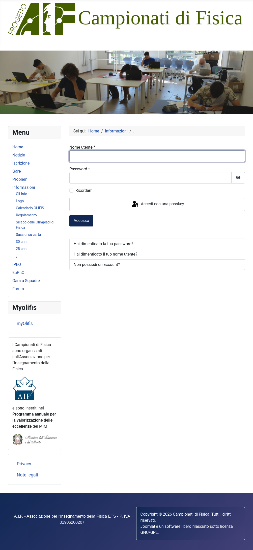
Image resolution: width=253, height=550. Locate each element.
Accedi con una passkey (157, 204)
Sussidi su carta (28, 235)
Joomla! (147, 526)
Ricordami (84, 190)
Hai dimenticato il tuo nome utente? (105, 254)
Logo (20, 201)
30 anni (21, 242)
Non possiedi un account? (97, 264)
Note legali (27, 474)
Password (79, 169)
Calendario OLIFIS (30, 208)
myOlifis (25, 323)
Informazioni (23, 187)
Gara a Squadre (26, 280)
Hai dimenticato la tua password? (103, 243)
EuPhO (18, 272)
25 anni (21, 249)
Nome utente (82, 147)
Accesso (81, 220)
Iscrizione (21, 163)
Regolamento (26, 215)
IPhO (16, 264)
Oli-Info (21, 194)
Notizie (18, 155)
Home (17, 147)
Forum (18, 288)
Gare (16, 171)
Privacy (24, 463)
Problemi (20, 179)
